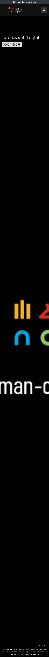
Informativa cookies (33, 654)
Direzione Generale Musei (24, 1)
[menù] (4, 10)
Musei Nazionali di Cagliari (21, 38)
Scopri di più (11, 44)
